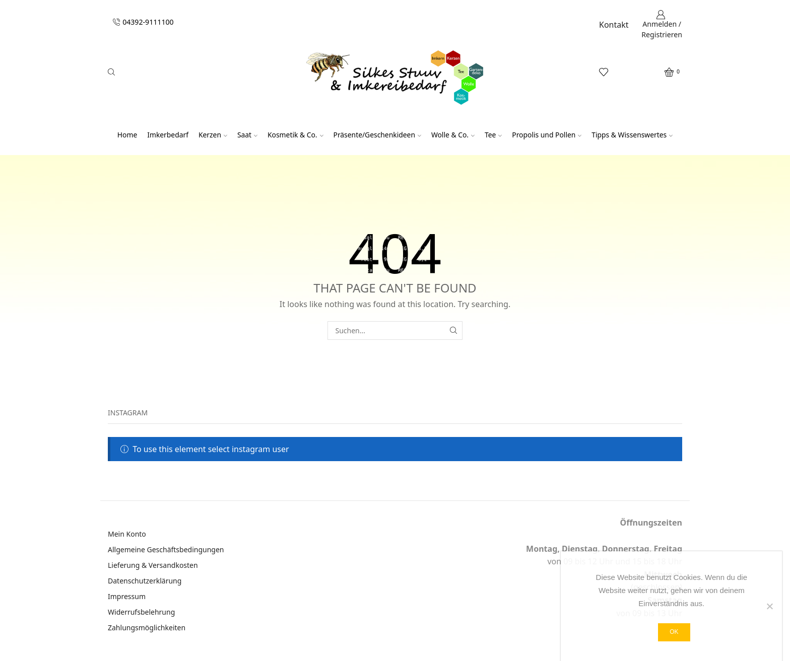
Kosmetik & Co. (295, 134)
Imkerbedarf (167, 134)
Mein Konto (127, 534)
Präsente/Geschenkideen (377, 134)
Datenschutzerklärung (144, 580)
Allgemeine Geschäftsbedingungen (166, 549)
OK (674, 631)
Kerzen (213, 134)
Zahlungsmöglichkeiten (146, 627)
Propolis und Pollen (546, 134)
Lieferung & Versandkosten (153, 565)
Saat (247, 134)
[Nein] (769, 606)
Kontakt (614, 24)
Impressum (127, 596)
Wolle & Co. (453, 134)
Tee (493, 134)
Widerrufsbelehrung (141, 612)
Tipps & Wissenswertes (632, 134)
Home (127, 134)
